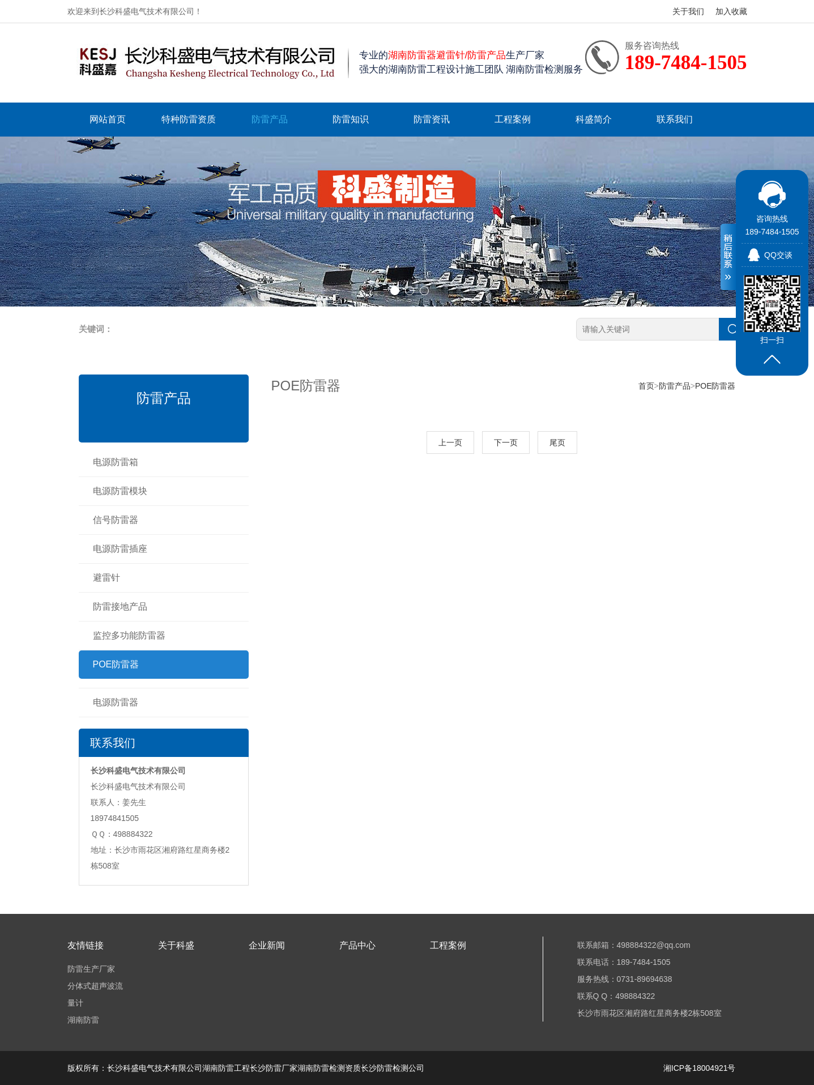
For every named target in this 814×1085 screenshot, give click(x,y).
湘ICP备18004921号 (699, 1068)
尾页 (557, 442)
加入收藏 (731, 11)
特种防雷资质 (188, 119)
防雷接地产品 (120, 606)
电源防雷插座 (120, 549)
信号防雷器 (115, 520)
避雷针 (106, 577)
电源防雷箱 (115, 462)
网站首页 (108, 119)
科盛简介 (594, 119)
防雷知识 (351, 119)
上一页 (450, 442)
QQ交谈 (778, 254)
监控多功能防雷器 (129, 635)
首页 (646, 385)
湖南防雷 (83, 1019)
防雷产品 (270, 119)
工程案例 (513, 119)
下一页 (506, 442)
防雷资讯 (432, 119)
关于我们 (688, 11)
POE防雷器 (116, 664)
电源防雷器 (115, 702)
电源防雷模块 (120, 491)
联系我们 (675, 119)
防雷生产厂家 (91, 968)
